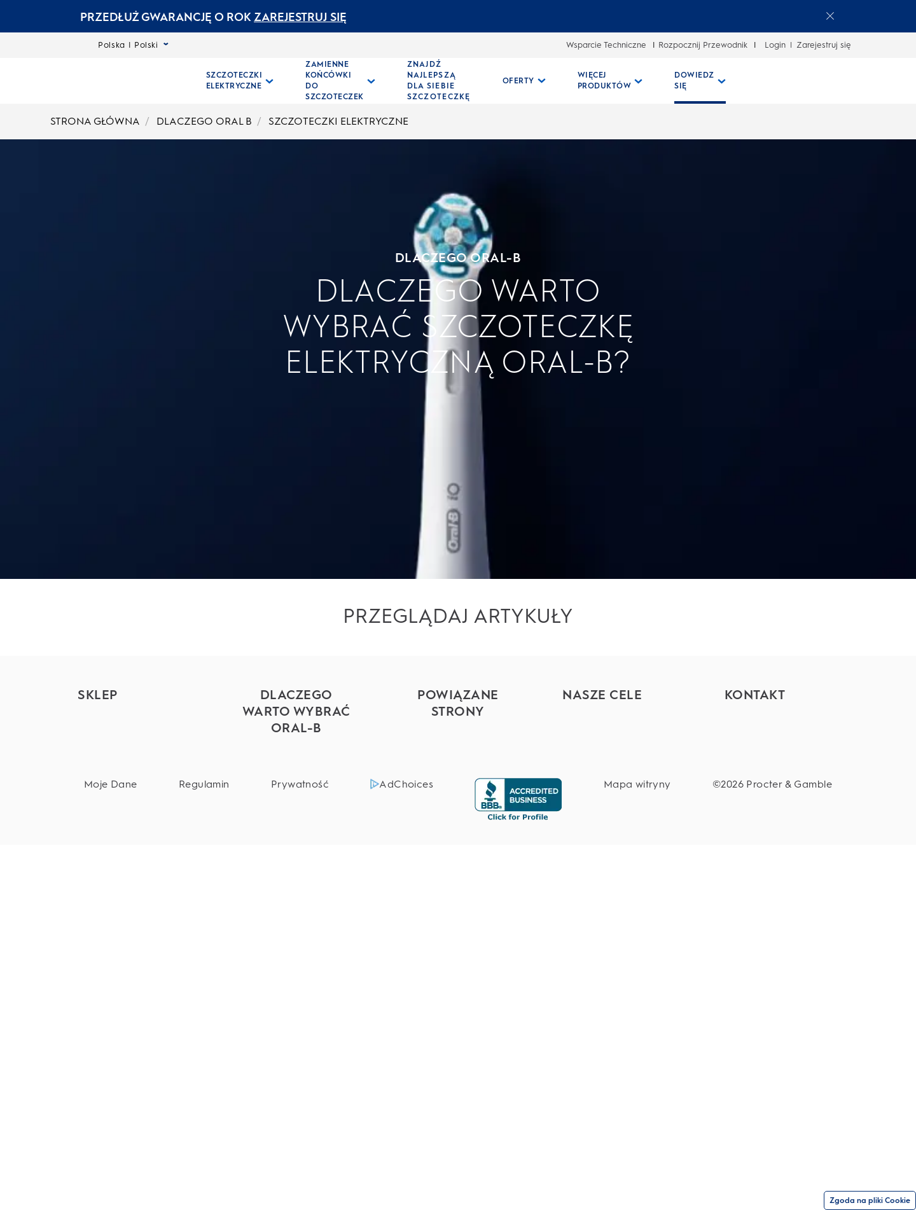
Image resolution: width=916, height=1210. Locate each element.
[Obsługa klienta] (781, 715)
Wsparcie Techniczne (606, 45)
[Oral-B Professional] (458, 754)
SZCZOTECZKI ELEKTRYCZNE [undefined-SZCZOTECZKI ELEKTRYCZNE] (338, 121)
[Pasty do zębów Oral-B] (296, 822)
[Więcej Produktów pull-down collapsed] (610, 81)
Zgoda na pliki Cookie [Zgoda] (869, 1200)
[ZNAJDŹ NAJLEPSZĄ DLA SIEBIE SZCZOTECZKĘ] (439, 81)
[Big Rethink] (619, 715)
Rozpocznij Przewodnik (702, 45)
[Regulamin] (204, 1149)
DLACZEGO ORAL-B (155, 257)
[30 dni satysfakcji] (781, 780)
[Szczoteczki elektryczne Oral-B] (296, 754)
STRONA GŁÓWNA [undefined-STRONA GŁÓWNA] (95, 121)
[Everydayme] (458, 797)
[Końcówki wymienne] (134, 783)
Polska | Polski (133, 45)
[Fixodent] (458, 775)
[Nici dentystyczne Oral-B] (296, 788)
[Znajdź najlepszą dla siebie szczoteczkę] (134, 721)
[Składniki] (619, 737)
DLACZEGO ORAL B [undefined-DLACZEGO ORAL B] (204, 121)
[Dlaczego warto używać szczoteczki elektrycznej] (296, 895)
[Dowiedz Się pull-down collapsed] (700, 81)
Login (775, 45)
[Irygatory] (134, 826)
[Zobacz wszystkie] (296, 1086)
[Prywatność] (300, 1149)
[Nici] (134, 925)
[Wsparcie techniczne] (781, 737)
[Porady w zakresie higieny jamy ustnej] (296, 1058)
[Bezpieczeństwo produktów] (619, 765)
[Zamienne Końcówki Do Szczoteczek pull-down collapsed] (340, 81)
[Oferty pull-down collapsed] (524, 81)
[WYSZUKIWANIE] (794, 81)
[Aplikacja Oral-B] (296, 929)
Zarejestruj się (823, 45)
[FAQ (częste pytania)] (781, 759)
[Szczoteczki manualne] (134, 869)
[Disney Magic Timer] (296, 1030)
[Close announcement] (830, 16)
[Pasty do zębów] (134, 804)
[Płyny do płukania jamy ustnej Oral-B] (296, 856)
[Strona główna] (134, 81)
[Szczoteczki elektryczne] (134, 755)
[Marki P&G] (458, 732)
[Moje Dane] (110, 1149)
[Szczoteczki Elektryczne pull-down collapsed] (240, 81)
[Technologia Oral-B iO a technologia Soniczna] (296, 963)
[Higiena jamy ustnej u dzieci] (296, 1003)
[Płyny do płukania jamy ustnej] (134, 897)
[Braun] (458, 818)
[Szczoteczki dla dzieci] (134, 848)
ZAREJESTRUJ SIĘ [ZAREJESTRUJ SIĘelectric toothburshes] (300, 17)
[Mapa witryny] (637, 1149)
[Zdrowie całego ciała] (619, 792)
